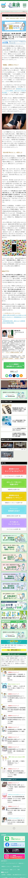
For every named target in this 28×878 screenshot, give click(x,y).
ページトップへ (14, 828)
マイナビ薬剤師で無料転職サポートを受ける (14, 365)
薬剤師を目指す (16, 866)
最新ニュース (13, 869)
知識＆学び (21, 863)
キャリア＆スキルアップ (11, 863)
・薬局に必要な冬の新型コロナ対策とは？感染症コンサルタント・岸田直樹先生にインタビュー (14, 317)
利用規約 (9, 874)
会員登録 (3, 874)
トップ (2, 863)
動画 (19, 869)
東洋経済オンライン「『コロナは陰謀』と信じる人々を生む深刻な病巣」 (14, 90)
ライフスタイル (4, 869)
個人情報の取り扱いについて (19, 874)
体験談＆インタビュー (6, 866)
